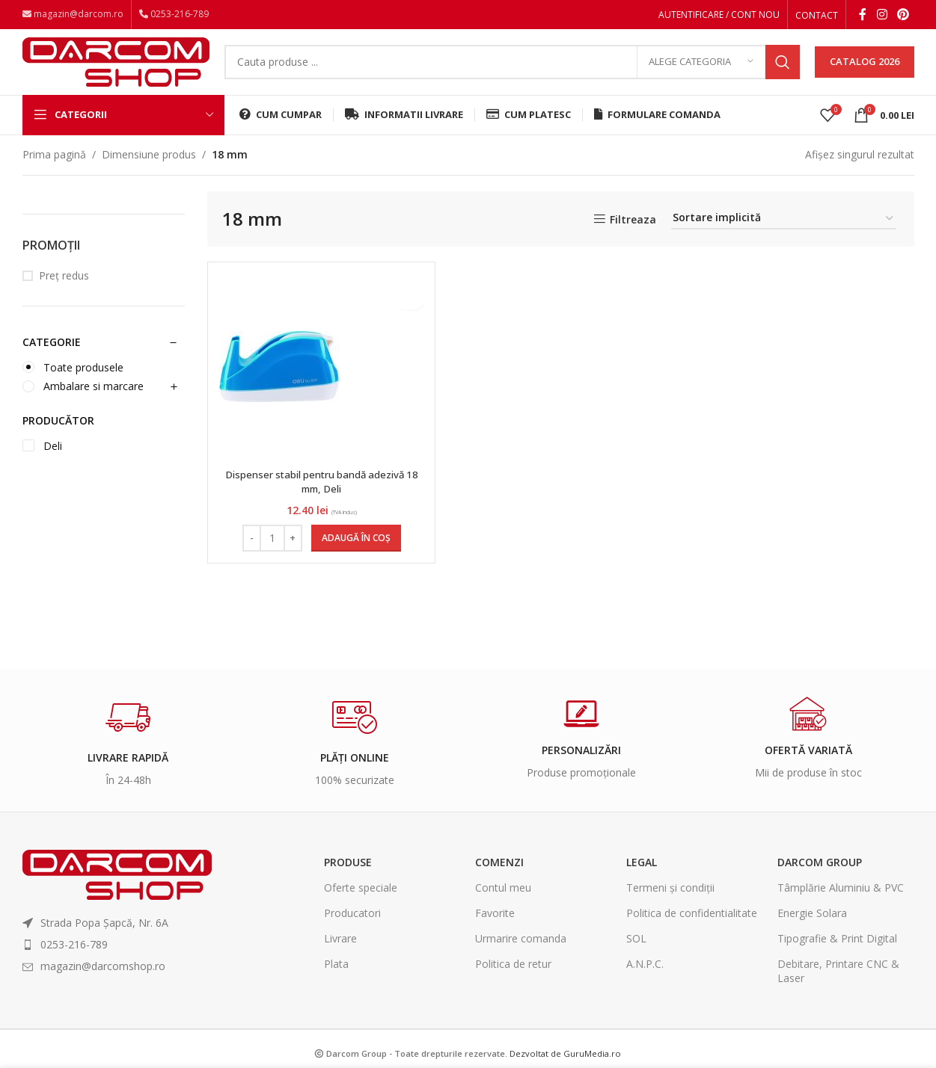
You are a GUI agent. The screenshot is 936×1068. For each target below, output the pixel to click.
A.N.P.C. (645, 979)
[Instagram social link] (882, 15)
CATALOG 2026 (864, 70)
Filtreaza (633, 235)
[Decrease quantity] (250, 553)
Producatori (352, 928)
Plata (336, 979)
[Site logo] (115, 69)
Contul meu (503, 902)
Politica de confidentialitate (691, 928)
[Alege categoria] (701, 71)
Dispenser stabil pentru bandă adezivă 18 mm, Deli (319, 496)
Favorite (495, 928)
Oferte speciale (360, 902)
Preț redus (64, 291)
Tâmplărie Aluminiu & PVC (840, 902)
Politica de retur (513, 979)
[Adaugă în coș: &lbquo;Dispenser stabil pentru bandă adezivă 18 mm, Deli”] (355, 553)
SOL (636, 954)
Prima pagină (54, 169)
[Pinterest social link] (903, 15)
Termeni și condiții (670, 902)
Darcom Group (819, 877)
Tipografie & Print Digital (837, 954)
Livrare (340, 954)
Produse (348, 877)
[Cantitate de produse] (271, 553)
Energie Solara (812, 928)
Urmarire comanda (520, 954)
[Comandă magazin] (783, 234)
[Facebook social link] (863, 15)
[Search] (512, 71)
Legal (641, 877)
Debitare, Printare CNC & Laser (838, 986)
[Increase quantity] (291, 553)
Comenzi (499, 877)
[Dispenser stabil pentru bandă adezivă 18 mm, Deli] (279, 381)
